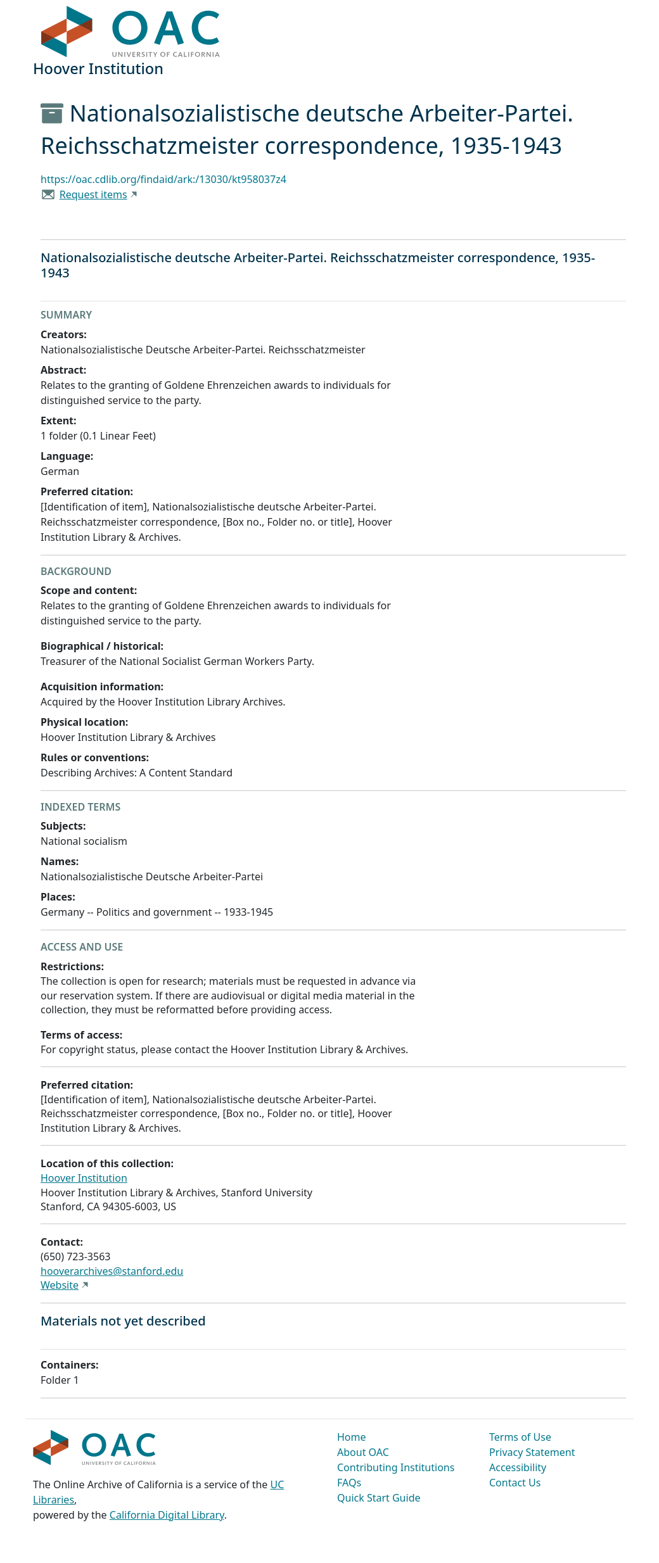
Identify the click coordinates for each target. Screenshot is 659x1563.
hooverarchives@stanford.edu (112, 1271)
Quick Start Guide (379, 1498)
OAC (131, 32)
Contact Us (515, 1483)
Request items (93, 194)
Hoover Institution (84, 1178)
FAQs (349, 1483)
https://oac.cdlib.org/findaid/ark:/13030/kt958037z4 (163, 179)
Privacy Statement (532, 1452)
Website (60, 1285)
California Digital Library (167, 1515)
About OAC (363, 1452)
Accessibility (517, 1467)
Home (351, 1437)
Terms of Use (520, 1437)
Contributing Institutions (395, 1467)
